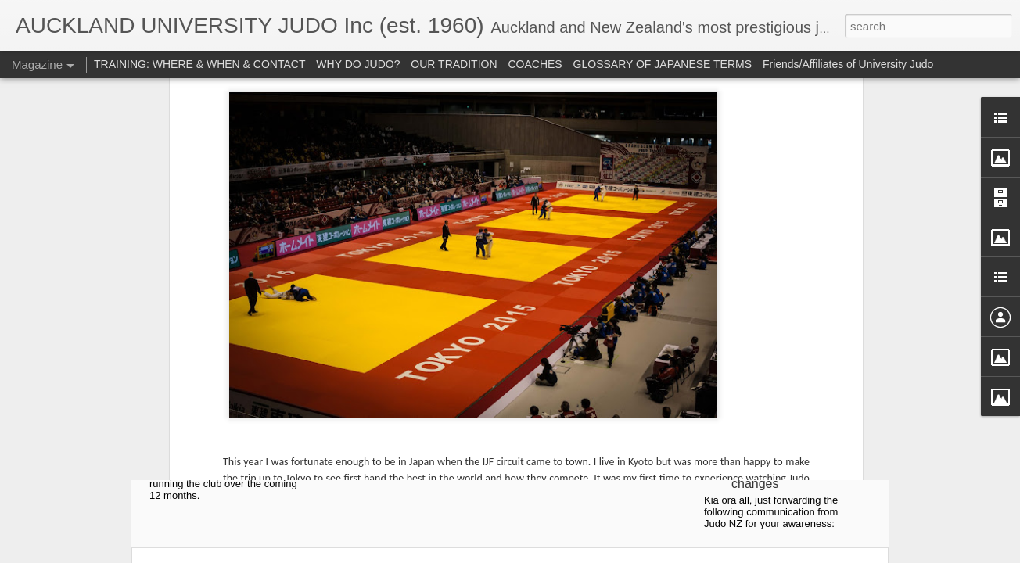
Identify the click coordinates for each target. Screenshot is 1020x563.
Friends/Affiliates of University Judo (848, 64)
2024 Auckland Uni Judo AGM (229, 284)
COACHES (535, 64)
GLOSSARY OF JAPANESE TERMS (662, 64)
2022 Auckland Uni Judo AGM (599, 284)
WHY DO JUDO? (358, 64)
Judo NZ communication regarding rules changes (773, 462)
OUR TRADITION (454, 64)
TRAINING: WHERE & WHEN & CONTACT (199, 64)
